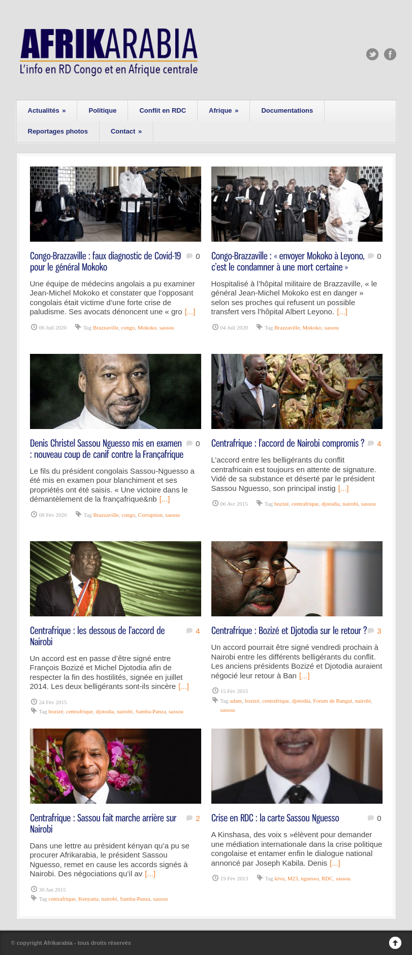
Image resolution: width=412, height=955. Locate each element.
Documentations (287, 110)
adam (236, 701)
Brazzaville (105, 327)
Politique (102, 110)
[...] (190, 311)
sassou (167, 327)
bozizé (281, 504)
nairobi (350, 504)
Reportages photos (58, 131)
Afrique (223, 110)
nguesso (310, 878)
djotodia (331, 504)
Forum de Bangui (332, 701)
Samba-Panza (151, 711)
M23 (293, 878)
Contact (126, 131)
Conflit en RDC (162, 110)
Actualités (47, 110)
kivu (280, 878)
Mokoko (147, 327)
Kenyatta (88, 899)
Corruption (150, 515)
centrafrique (305, 504)
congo (128, 327)
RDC (327, 878)
